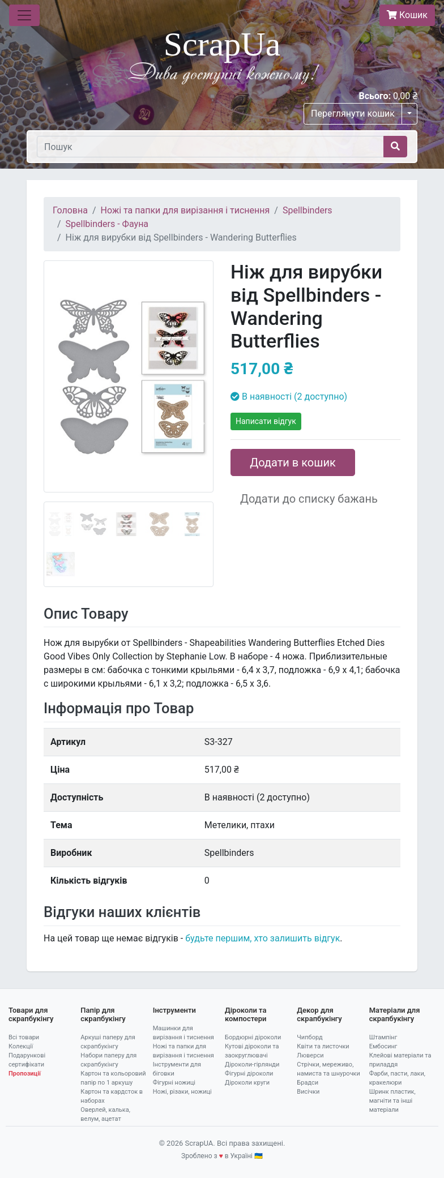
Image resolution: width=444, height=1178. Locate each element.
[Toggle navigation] (24, 15)
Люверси (310, 1055)
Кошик (407, 15)
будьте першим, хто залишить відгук (262, 938)
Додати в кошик (293, 462)
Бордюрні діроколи (253, 1037)
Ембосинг (383, 1046)
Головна (70, 210)
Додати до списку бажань (309, 499)
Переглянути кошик (353, 113)
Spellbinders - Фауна (107, 224)
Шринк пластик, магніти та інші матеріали (392, 1100)
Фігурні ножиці (174, 1082)
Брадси (307, 1082)
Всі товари (23, 1037)
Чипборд (309, 1037)
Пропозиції (24, 1073)
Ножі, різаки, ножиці (182, 1091)
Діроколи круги (247, 1082)
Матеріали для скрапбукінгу (394, 1014)
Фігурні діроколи (249, 1073)
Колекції (20, 1046)
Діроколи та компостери (246, 1014)
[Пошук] (210, 146)
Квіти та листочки (323, 1046)
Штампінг (383, 1037)
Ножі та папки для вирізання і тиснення (185, 210)
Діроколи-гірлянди (252, 1064)
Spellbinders (307, 210)
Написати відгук (266, 421)
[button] (56, 423)
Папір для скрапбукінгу (102, 1014)
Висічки (308, 1091)
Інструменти (174, 1010)
